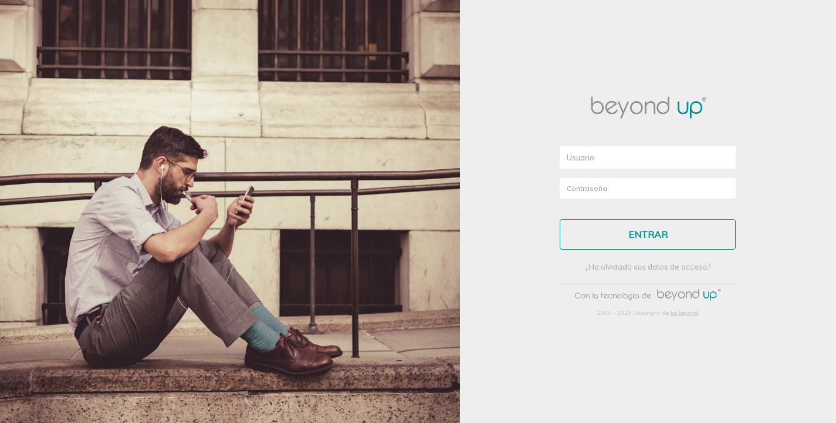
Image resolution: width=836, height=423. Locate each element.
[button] (648, 234)
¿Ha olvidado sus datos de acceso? (647, 266)
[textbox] (648, 157)
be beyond (685, 313)
